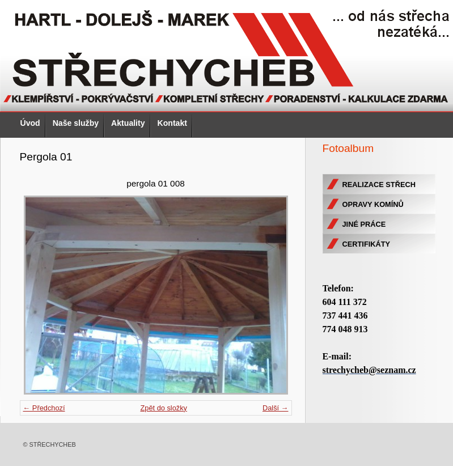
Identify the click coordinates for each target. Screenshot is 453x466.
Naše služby (76, 123)
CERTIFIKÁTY (366, 244)
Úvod (30, 123)
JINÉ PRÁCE (364, 224)
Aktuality (128, 123)
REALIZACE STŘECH (379, 184)
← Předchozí (44, 408)
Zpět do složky (163, 408)
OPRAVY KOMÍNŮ (373, 204)
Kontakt (172, 123)
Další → (276, 408)
